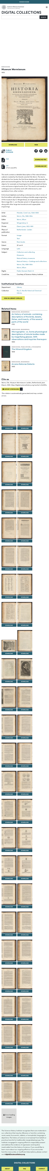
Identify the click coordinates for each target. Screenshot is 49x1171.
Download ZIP (40, 166)
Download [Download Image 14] (25, 597)
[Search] (21, 17)
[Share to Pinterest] (41, 151)
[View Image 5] (9, 472)
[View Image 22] (24, 697)
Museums (20, 255)
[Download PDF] (3, 160)
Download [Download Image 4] (25, 456)
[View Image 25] (9, 753)
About (7, 1169)
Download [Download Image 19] (9, 681)
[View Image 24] (24, 725)
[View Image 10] (24, 528)
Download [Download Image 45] (9, 1047)
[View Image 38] (24, 922)
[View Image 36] (24, 894)
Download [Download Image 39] (9, 963)
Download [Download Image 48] (25, 1075)
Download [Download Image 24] (25, 738)
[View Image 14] (24, 584)
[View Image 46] (24, 1035)
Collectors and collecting (26, 252)
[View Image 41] (9, 978)
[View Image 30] (24, 809)
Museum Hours (24, 2)
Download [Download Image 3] (9, 456)
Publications (26, 347)
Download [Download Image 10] (25, 541)
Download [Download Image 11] (9, 569)
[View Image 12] (24, 556)
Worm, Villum (21, 219)
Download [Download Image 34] (25, 878)
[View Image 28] (24, 781)
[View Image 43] (9, 1006)
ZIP (7, 166)
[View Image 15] (9, 612)
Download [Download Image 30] (25, 822)
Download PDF (40, 159)
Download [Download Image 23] (9, 738)
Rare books (6, 67)
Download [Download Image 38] (25, 935)
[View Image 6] (24, 472)
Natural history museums (26, 258)
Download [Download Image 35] (9, 907)
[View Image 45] (9, 1035)
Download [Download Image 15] (9, 625)
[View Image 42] (24, 978)
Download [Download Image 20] (25, 681)
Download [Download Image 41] (9, 991)
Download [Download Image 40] (25, 963)
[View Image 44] (24, 1006)
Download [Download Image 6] (25, 484)
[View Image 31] (9, 838)
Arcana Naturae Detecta (23, 363)
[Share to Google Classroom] (45, 151)
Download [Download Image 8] (25, 513)
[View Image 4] (24, 444)
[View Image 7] (9, 500)
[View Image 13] (9, 584)
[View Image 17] (9, 645)
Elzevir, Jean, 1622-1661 (25, 226)
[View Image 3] (9, 444)
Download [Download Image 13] (9, 597)
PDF (7, 159)
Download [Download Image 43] (9, 1019)
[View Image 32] (24, 838)
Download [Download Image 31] (9, 850)
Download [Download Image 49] (9, 1104)
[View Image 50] (24, 1091)
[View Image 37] (9, 922)
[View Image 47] (9, 1063)
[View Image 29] (9, 809)
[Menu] (46, 7)
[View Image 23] (9, 725)
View (36, 145)
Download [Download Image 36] (25, 907)
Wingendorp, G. (22, 223)
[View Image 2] (24, 415)
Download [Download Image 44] (25, 1019)
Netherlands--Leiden (24, 230)
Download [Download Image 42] (25, 991)
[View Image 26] (24, 753)
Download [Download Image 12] (25, 569)
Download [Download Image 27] (9, 794)
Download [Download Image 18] (25, 653)
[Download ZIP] (3, 166)
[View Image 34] (24, 866)
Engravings (25, 312)
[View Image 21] (9, 697)
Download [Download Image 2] (25, 428)
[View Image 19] (9, 669)
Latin (18, 249)
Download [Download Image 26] (25, 766)
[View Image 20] (24, 669)
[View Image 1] (9, 415)
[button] (21, 389)
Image (19, 235)
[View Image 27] (9, 781)
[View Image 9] (9, 528)
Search (43, 17)
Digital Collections (21, 12)
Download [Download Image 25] (9, 766)
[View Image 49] (9, 1091)
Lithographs (36, 347)
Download (13, 145)
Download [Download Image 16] (25, 625)
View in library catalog (13, 298)
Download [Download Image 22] (25, 710)
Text (18, 238)
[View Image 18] (24, 641)
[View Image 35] (9, 894)
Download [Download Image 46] (25, 1047)
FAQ (24, 1169)
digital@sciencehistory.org (15, 1154)
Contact (42, 1169)
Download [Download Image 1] (9, 428)
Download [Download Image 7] (9, 513)
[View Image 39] (9, 950)
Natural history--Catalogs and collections (32, 261)
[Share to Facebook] (36, 151)
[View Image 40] (24, 950)
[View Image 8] (24, 500)
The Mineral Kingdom (22, 349)
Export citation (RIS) (11, 389)
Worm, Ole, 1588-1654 (25, 216)
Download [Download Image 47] (9, 1075)
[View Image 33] (9, 866)
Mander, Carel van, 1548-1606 (28, 213)
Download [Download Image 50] (25, 1104)
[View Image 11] (9, 556)
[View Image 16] (24, 612)
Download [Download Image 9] (9, 541)
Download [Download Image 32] (25, 850)
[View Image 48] (24, 1063)
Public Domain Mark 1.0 (25, 271)
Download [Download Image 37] (9, 935)
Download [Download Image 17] (9, 653)
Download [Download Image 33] (9, 878)
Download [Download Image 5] (9, 484)
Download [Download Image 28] (25, 794)
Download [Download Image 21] (9, 710)
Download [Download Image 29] (9, 822)
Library (19, 287)
